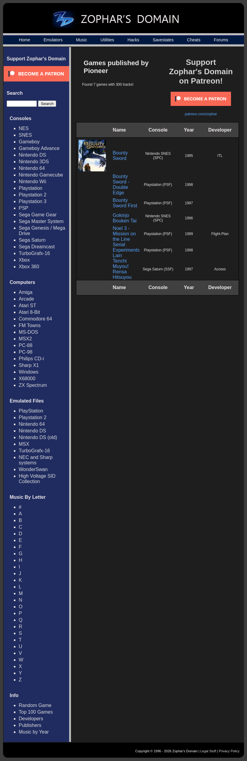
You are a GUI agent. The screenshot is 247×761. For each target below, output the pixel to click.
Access (220, 269)
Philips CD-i (31, 358)
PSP (23, 208)
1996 (189, 218)
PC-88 (25, 345)
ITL (220, 156)
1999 (189, 234)
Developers (31, 718)
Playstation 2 (33, 194)
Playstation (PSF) (158, 185)
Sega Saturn (32, 240)
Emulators (53, 39)
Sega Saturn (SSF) (158, 269)
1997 (189, 203)
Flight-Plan (220, 234)
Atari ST (27, 305)
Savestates (163, 39)
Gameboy (29, 141)
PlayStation (31, 410)
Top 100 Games (36, 712)
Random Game (35, 705)
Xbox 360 (29, 266)
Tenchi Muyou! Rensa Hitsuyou (122, 269)
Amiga (25, 292)
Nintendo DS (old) (38, 437)
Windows (28, 371)
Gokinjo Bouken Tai (124, 218)
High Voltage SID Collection (37, 478)
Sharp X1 (29, 365)
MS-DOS (28, 332)
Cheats (193, 39)
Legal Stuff (208, 751)
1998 (189, 185)
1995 (189, 156)
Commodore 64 (35, 318)
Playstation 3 (33, 201)
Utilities (107, 39)
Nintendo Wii (32, 181)
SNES (25, 135)
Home (24, 39)
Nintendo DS (32, 155)
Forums (221, 39)
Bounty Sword (120, 155)
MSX (24, 444)
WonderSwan (33, 469)
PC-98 (25, 352)
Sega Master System (41, 221)
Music (81, 39)
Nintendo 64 (32, 168)
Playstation (30, 188)
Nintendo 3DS (34, 161)
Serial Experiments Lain (126, 250)
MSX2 (25, 338)
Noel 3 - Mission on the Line (124, 234)
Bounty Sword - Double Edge (121, 184)
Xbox (24, 260)
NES (24, 128)
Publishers (30, 725)
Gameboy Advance (39, 148)
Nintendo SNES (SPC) (158, 155)
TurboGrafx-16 (34, 253)
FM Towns (30, 325)
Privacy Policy (229, 751)
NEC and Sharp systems (36, 460)
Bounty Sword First (125, 203)
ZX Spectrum (33, 385)
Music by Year (34, 731)
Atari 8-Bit (29, 312)
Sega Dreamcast (37, 246)
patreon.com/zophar (201, 114)
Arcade (26, 298)
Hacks (133, 39)
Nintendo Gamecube (41, 174)
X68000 (27, 378)
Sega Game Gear (37, 214)
